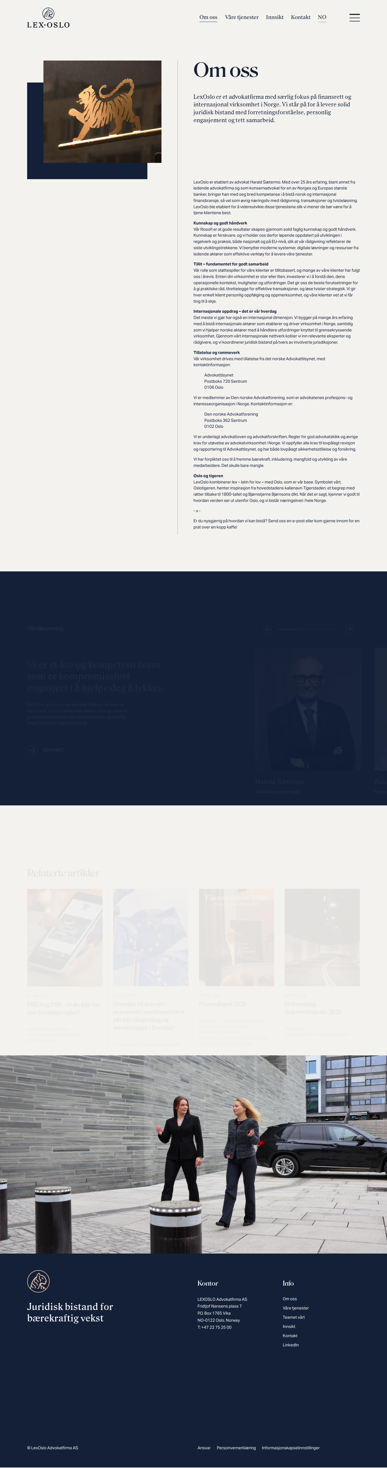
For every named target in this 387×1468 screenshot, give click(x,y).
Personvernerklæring (236, 1448)
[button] (353, 18)
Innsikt (275, 17)
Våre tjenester (242, 17)
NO (322, 17)
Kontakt (300, 17)
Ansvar (204, 1448)
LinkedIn (291, 1345)
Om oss (208, 17)
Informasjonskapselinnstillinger (291, 1448)
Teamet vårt (294, 1317)
